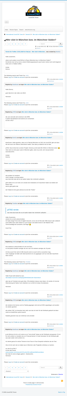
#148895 (61, 198)
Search (21, 29)
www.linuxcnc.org (30, 29)
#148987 (61, 236)
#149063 (61, 324)
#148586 (61, 106)
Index (6, 29)
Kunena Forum (37, 384)
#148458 (61, 79)
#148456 (61, 46)
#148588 (61, 132)
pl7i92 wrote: (13, 210)
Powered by (29, 384)
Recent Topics (14, 29)
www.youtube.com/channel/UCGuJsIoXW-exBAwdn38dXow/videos (25, 352)
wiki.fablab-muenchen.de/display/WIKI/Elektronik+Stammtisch (23, 277)
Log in (10, 77)
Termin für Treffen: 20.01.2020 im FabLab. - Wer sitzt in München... (25, 51)
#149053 (61, 295)
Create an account (19, 77)
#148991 (61, 265)
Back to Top (61, 392)
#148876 (61, 165)
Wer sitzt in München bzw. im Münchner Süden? (39, 84)
